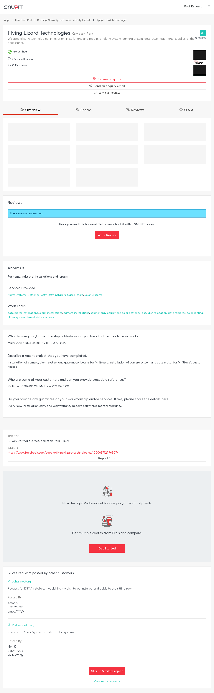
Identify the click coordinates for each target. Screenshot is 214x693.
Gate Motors (75, 295)
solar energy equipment (105, 313)
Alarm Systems (17, 295)
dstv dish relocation (154, 313)
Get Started (107, 548)
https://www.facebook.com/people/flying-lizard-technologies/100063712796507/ (63, 452)
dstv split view (45, 317)
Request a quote (107, 79)
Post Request (193, 6)
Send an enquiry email (107, 86)
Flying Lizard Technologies (111, 20)
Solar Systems (93, 295)
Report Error (107, 458)
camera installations (76, 313)
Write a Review (107, 93)
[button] (209, 6)
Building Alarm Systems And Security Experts (64, 20)
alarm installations (50, 313)
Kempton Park (24, 20)
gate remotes (177, 313)
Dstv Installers (57, 295)
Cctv (44, 295)
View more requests (107, 681)
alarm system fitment (21, 317)
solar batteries (131, 313)
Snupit (7, 20)
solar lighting (195, 313)
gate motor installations (23, 313)
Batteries (33, 295)
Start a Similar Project (107, 671)
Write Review (107, 235)
